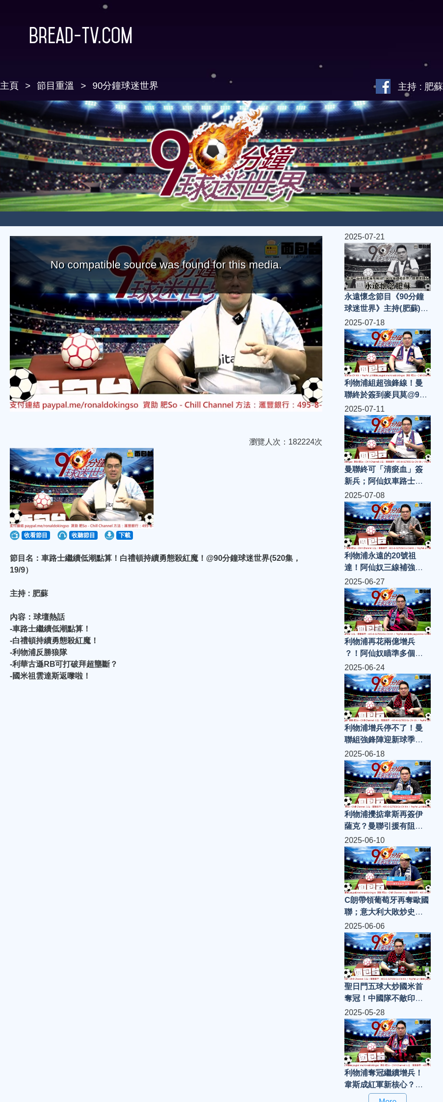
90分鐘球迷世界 (126, 85)
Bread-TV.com (66, 35)
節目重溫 (55, 85)
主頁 (9, 85)
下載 (124, 535)
